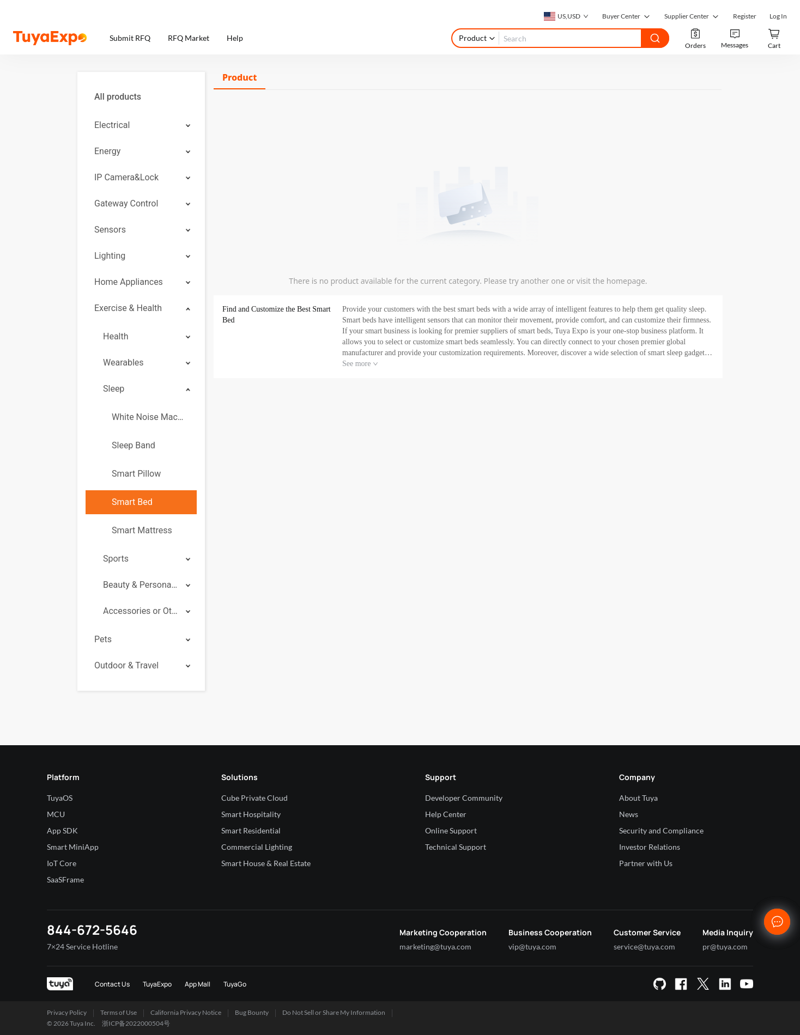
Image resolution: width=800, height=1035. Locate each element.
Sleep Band (133, 445)
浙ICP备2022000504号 (136, 1023)
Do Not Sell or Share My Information (333, 1012)
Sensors (110, 229)
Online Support (451, 830)
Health (116, 336)
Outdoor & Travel (126, 665)
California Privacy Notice (185, 1012)
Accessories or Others (140, 611)
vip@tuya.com (532, 946)
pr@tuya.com (725, 946)
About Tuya (638, 797)
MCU (56, 814)
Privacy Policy (67, 1012)
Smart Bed (132, 502)
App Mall (197, 984)
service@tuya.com (644, 946)
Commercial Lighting (256, 846)
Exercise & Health (128, 308)
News (628, 814)
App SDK (62, 830)
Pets (103, 639)
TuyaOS (59, 797)
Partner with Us (645, 863)
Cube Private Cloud (254, 797)
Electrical (112, 125)
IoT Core (61, 863)
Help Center (445, 814)
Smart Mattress (142, 530)
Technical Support (455, 846)
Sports (116, 558)
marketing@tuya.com (435, 946)
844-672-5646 (92, 930)
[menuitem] (141, 97)
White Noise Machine (150, 417)
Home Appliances (128, 282)
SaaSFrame (65, 879)
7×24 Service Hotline (82, 946)
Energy (107, 151)
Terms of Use (118, 1012)
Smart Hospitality (251, 814)
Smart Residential (251, 830)
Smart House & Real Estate (266, 863)
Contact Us (112, 984)
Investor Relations (649, 846)
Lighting (109, 256)
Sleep (113, 388)
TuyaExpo (157, 984)
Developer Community (463, 797)
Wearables (123, 362)
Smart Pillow (136, 473)
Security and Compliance (661, 830)
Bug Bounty (252, 1012)
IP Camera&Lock (126, 177)
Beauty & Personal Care (140, 585)
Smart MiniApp (73, 846)
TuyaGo (234, 984)
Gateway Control (126, 203)
